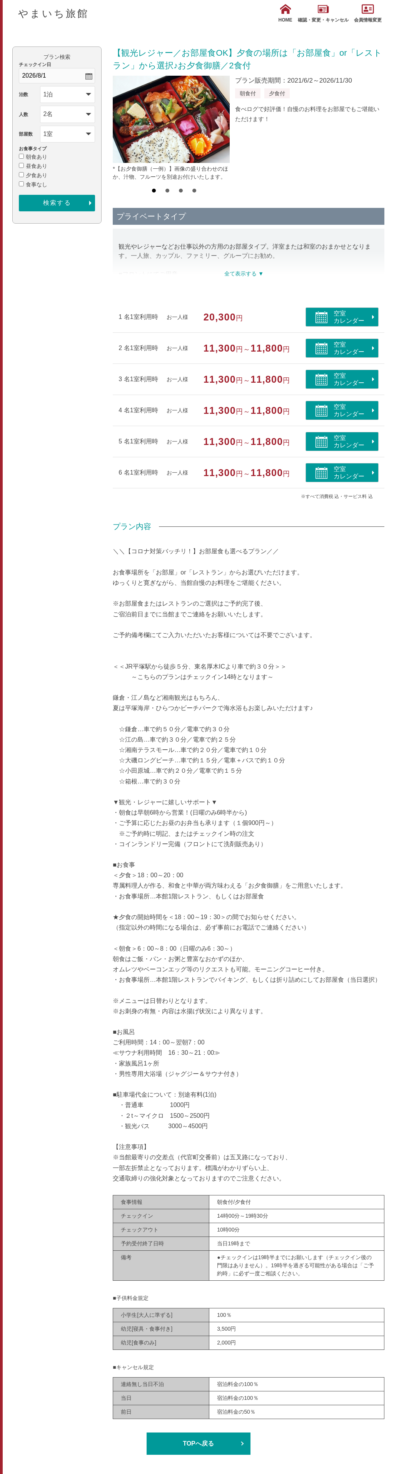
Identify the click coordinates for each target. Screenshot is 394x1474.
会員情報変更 (368, 13)
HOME (285, 13)
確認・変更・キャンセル (323, 13)
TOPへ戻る (198, 1443)
